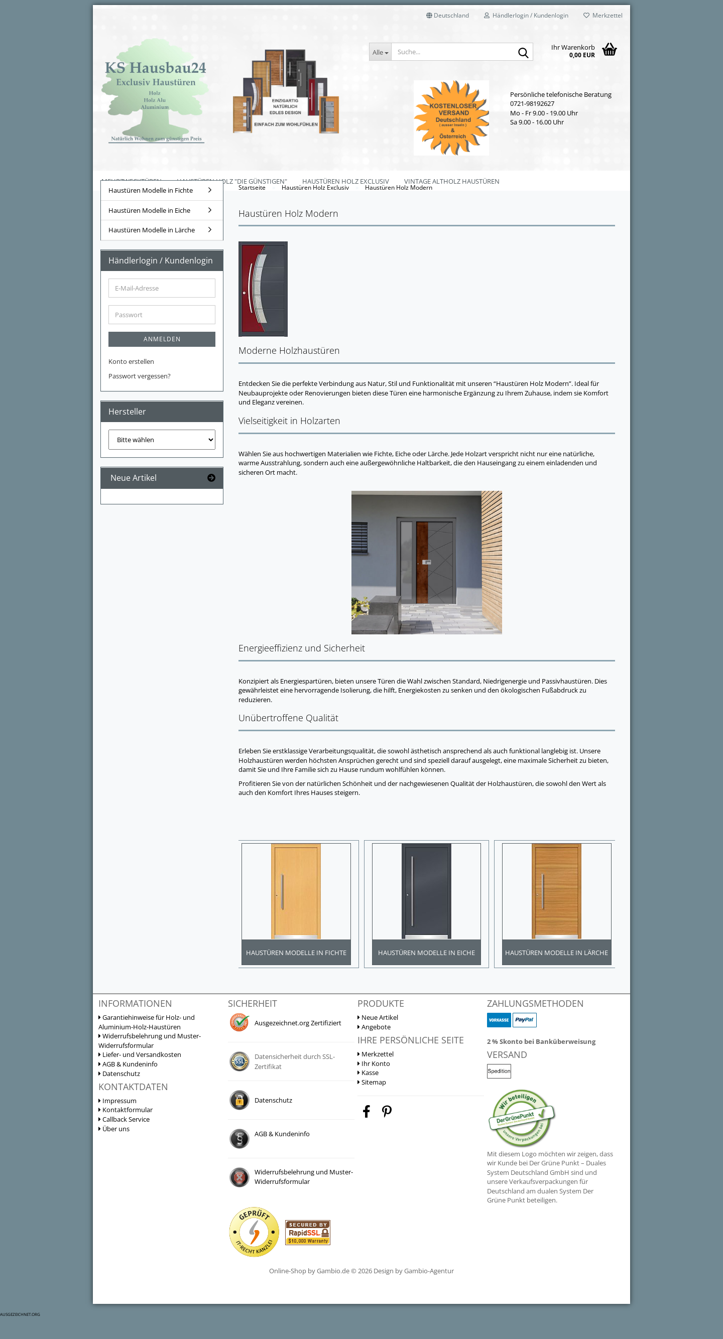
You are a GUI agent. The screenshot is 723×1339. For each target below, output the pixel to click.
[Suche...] (380, 52)
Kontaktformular (125, 1131)
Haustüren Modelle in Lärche (151, 247)
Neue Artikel (377, 1038)
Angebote (374, 1047)
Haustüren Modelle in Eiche (149, 228)
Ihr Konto (373, 1084)
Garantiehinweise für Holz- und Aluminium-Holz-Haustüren (146, 1043)
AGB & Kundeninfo (128, 1085)
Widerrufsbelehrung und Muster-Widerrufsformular (149, 1062)
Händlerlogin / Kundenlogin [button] (526, 15)
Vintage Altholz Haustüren (452, 181)
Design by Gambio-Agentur (414, 1292)
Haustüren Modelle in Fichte (150, 208)
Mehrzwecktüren (131, 181)
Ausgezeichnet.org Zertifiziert (298, 1043)
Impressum (117, 1121)
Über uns (114, 1149)
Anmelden (162, 357)
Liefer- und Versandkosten (139, 1076)
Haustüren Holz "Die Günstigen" (232, 181)
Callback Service (124, 1140)
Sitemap (371, 1103)
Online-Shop (287, 1292)
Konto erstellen (131, 379)
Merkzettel (603, 15)
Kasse (368, 1094)
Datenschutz (119, 1094)
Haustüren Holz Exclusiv (345, 181)
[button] (447, 15)
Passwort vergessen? (139, 393)
